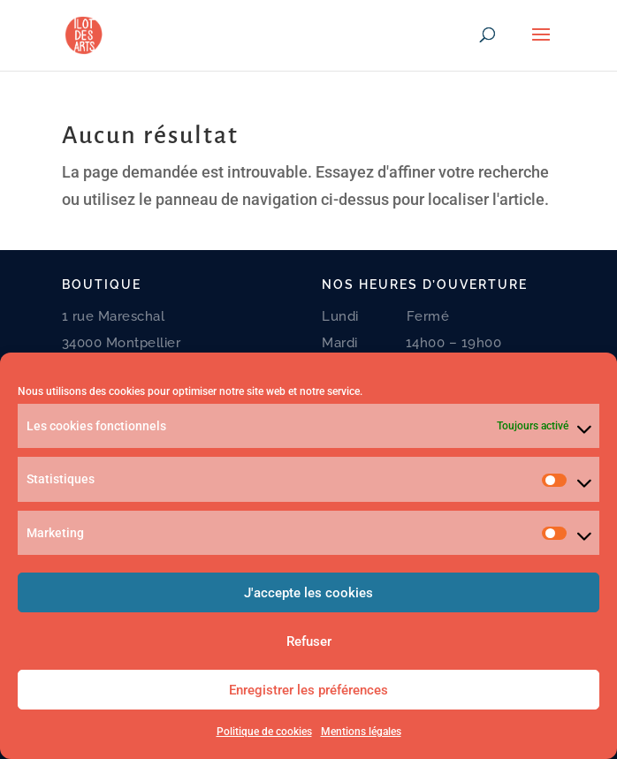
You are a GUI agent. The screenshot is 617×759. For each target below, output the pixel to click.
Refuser (308, 641)
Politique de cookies (264, 731)
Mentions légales (361, 731)
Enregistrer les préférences (308, 690)
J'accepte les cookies (308, 593)
